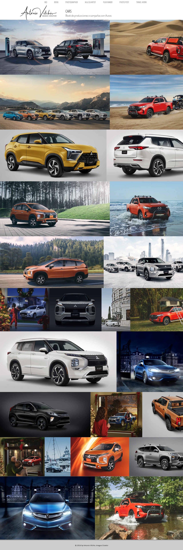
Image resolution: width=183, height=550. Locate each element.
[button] (71, 2)
